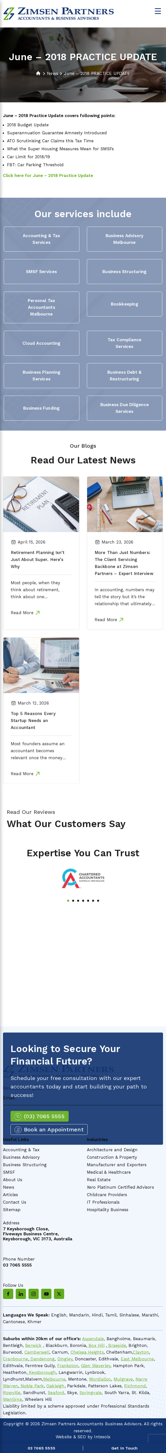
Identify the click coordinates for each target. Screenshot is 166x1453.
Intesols (102, 1436)
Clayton (141, 1352)
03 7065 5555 (17, 1265)
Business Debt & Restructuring (124, 375)
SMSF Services (41, 271)
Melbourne (54, 1379)
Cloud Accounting (41, 343)
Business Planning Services (41, 375)
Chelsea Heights (87, 1352)
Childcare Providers (107, 1194)
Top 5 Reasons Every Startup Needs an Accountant (33, 742)
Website (64, 1436)
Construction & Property (112, 1157)
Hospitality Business (108, 1209)
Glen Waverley (96, 1365)
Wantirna (12, 1399)
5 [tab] (88, 923)
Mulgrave (123, 1379)
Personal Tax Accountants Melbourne (41, 307)
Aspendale (93, 1338)
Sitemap (11, 1209)
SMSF (9, 1172)
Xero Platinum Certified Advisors (120, 1187)
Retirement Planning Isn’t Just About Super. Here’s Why (37, 581)
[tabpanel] (83, 900)
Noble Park (31, 1385)
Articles (10, 1194)
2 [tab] (73, 923)
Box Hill (95, 1345)
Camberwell (36, 1352)
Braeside (116, 1345)
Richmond (135, 1385)
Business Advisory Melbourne (124, 239)
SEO (81, 1436)
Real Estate (99, 1179)
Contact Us (14, 1202)
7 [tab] (98, 923)
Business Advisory (21, 1157)
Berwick (33, 1345)
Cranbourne (15, 1358)
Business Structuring (124, 271)
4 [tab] (83, 923)
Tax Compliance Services (125, 343)
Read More (22, 635)
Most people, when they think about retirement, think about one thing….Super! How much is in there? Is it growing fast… (40, 619)
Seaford (56, 1392)
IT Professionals (103, 1202)
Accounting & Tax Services (41, 239)
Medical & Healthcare (109, 1172)
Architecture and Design (112, 1149)
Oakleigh (55, 1385)
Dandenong (42, 1358)
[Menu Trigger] (158, 10)
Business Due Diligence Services (124, 408)
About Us (12, 1179)
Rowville (11, 1392)
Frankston (67, 1365)
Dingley (64, 1358)
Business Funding (41, 408)
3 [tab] (78, 923)
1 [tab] (68, 923)
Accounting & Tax (21, 1149)
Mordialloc (100, 1379)
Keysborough (41, 1372)
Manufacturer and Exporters (117, 1164)
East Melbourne (137, 1358)
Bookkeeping (124, 304)
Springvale (90, 1392)
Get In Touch (124, 1448)
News (8, 1187)
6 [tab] (93, 923)
